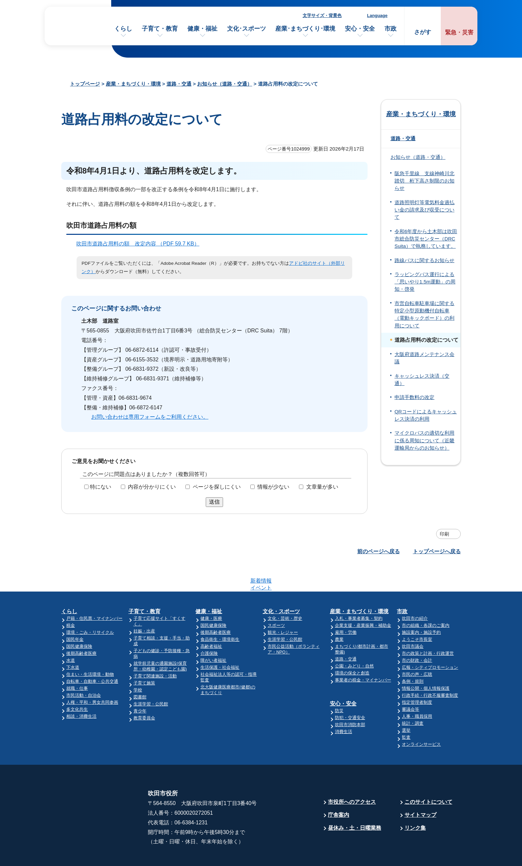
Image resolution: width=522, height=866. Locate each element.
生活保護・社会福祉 (219, 641)
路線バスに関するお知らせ (424, 260)
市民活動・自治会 (83, 669)
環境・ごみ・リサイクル (90, 606)
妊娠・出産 (144, 605)
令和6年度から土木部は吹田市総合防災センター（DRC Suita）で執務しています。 (425, 239)
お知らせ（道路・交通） (224, 84)
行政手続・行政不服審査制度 (430, 669)
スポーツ (276, 599)
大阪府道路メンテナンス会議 (424, 358)
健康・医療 (211, 592)
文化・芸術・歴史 (285, 592)
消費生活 (343, 705)
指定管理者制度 (417, 676)
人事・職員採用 (417, 690)
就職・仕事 (77, 662)
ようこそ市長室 (417, 613)
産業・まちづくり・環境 (133, 84)
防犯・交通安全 (350, 691)
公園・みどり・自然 (354, 640)
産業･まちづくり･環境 (305, 28)
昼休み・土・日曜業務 (354, 802)
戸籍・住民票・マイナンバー (94, 592)
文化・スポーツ (281, 585)
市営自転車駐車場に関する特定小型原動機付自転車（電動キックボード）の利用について (424, 314)
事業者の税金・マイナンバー (363, 653)
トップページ (85, 84)
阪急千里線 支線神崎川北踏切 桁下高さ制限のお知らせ (424, 181)
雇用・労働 (346, 606)
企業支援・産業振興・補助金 (363, 599)
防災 (339, 684)
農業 (339, 613)
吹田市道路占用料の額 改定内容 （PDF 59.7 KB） (140, 243)
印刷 (444, 534)
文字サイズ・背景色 (322, 15)
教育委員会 (144, 691)
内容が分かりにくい (152, 487)
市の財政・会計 (417, 634)
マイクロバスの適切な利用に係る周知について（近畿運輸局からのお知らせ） (424, 440)
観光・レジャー (283, 606)
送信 (214, 502)
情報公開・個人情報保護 (425, 662)
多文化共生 (77, 683)
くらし (123, 28)
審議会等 (410, 683)
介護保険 (209, 627)
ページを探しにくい (217, 487)
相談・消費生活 (81, 690)
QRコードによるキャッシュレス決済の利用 (425, 415)
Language (377, 15)
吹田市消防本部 (350, 698)
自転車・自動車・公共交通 (92, 655)
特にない (100, 487)
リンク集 (415, 802)
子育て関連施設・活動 (155, 650)
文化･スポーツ (246, 28)
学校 (137, 663)
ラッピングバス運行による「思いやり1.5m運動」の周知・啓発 (424, 282)
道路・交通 (178, 84)
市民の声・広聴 (417, 648)
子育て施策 (144, 656)
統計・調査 (412, 697)
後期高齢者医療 (81, 627)
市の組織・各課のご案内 (425, 599)
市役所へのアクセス (352, 776)
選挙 (406, 704)
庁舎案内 (338, 789)
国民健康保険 (79, 620)
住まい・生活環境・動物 (90, 648)
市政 (390, 28)
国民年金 (75, 613)
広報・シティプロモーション (430, 641)
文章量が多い (322, 487)
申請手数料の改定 (414, 397)
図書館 (139, 670)
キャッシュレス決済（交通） (421, 379)
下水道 (72, 641)
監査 (406, 711)
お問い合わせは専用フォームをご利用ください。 (149, 417)
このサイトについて (428, 776)
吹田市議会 (412, 620)
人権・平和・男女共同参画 (92, 676)
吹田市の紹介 (415, 592)
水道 (70, 634)
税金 (70, 599)
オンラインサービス (421, 718)
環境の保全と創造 (352, 647)
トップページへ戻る (437, 551)
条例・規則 (412, 655)
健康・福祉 (202, 28)
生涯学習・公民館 (150, 677)
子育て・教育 (160, 28)
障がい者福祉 (213, 634)
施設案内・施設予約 (421, 606)
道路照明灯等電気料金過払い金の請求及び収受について (424, 210)
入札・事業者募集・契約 (359, 592)
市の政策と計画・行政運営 (428, 627)
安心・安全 (360, 28)
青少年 (139, 684)
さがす (422, 32)
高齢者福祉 (211, 620)
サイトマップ (420, 789)
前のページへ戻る (378, 551)
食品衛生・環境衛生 (219, 613)
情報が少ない (273, 487)
